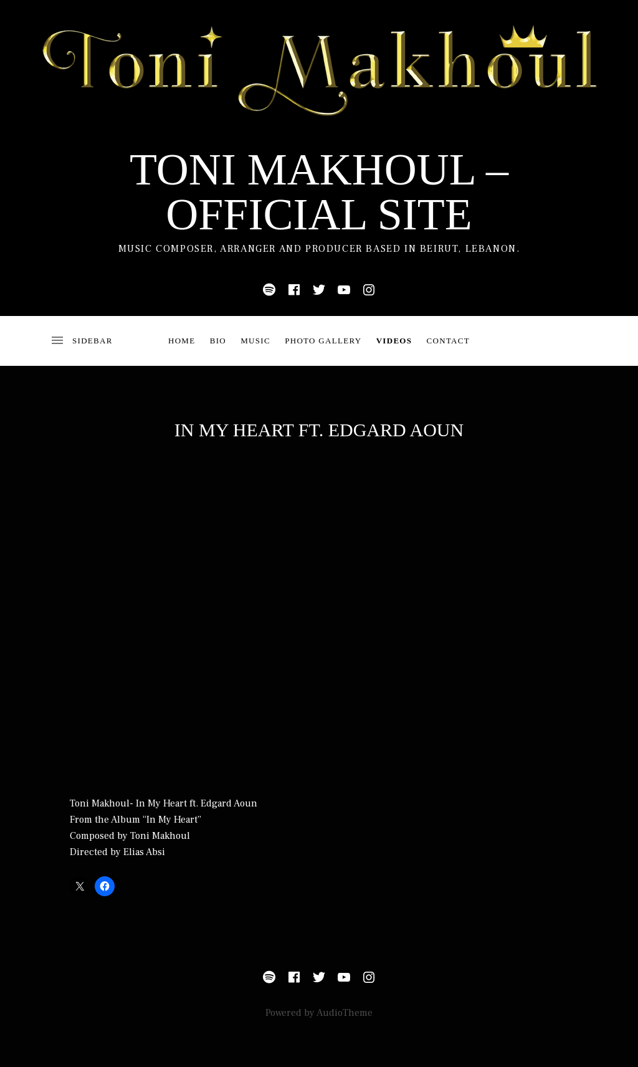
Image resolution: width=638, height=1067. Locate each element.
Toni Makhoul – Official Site (319, 192)
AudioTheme (345, 1013)
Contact (448, 340)
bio (218, 340)
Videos (394, 340)
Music (255, 340)
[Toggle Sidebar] (81, 340)
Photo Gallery (323, 340)
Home (181, 340)
